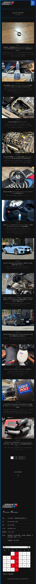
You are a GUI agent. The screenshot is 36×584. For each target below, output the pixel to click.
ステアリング (27, 195)
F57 (9, 54)
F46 (26, 52)
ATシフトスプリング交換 (16, 52)
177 (21, 457)
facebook (6, 512)
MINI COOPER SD (29, 412)
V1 (11, 339)
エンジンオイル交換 (18, 125)
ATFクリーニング (16, 409)
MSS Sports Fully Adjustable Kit (23, 266)
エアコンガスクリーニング (23, 90)
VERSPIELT (20, 195)
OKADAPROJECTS (19, 160)
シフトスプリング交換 (18, 54)
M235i (12, 160)
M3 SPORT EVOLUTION (20, 338)
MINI (9, 52)
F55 (3, 54)
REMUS (29, 303)
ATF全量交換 (7, 411)
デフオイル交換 (12, 127)
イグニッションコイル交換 (11, 162)
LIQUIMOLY (10, 90)
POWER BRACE (28, 447)
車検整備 (29, 162)
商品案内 (15, 195)
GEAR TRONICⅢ (10, 412)
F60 (12, 54)
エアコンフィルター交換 (12, 232)
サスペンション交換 (12, 268)
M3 (25, 303)
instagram (14, 512)
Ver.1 (15, 339)
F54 (31, 52)
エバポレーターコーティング (24, 232)
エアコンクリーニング (18, 92)
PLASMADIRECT (28, 160)
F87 (12, 447)
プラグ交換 (18, 127)
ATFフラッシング (24, 409)
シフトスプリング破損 (29, 54)
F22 (9, 160)
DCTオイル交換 (13, 124)
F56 (6, 54)
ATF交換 (31, 409)
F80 (10, 303)
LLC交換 (28, 124)
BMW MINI (6, 409)
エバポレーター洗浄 (18, 233)
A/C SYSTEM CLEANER (13, 89)
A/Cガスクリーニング (24, 89)
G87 (11, 266)
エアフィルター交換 (9, 125)
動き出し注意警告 (21, 55)
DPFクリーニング (28, 411)
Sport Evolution (30, 338)
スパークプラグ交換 (28, 125)
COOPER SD (21, 411)
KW (10, 338)
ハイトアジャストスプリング (23, 268)
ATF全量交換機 (14, 411)
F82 (18, 124)
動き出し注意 (14, 55)
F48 (29, 52)
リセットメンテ (25, 127)
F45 (23, 52)
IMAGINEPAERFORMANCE (18, 303)
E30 (7, 338)
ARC (9, 447)
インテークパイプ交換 (18, 449)
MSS (14, 266)
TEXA (15, 90)
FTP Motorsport (17, 447)
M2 (23, 447)
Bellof (31, 89)
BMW (5, 52)
